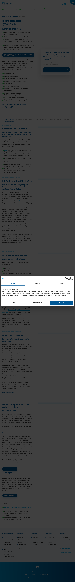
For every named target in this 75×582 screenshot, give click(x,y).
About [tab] (62, 283)
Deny (13, 302)
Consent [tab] (12, 283)
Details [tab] (37, 283)
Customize (37, 302)
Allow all (61, 302)
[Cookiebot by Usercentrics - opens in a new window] (66, 278)
